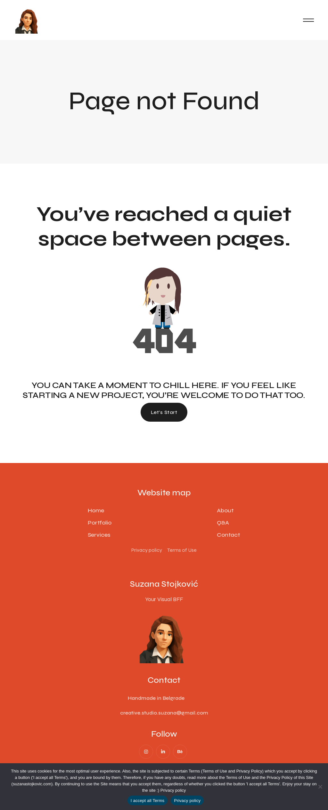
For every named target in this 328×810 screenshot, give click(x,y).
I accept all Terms (147, 800)
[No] (320, 786)
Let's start (164, 412)
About (225, 510)
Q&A (223, 522)
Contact (228, 534)
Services (99, 534)
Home (96, 510)
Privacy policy (173, 790)
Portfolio (99, 522)
